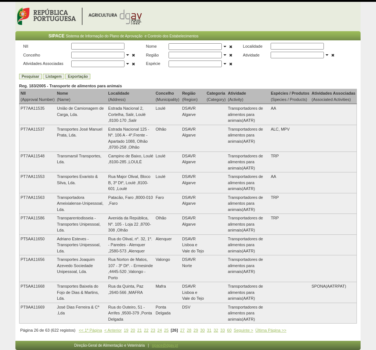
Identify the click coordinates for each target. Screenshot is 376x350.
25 (166, 330)
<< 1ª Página (90, 330)
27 (182, 330)
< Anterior (113, 330)
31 (209, 330)
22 (146, 330)
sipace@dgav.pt (165, 345)
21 (139, 330)
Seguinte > (243, 330)
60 (229, 330)
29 (196, 330)
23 (153, 330)
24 (160, 330)
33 (222, 330)
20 (133, 330)
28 (189, 330)
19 (126, 330)
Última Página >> (271, 330)
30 (202, 330)
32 (216, 330)
